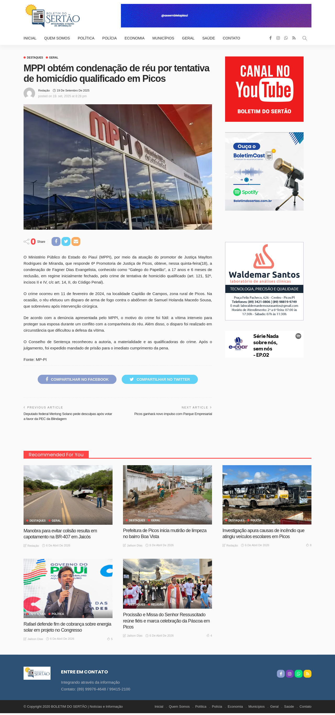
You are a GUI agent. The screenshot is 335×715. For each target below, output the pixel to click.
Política (86, 38)
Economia (134, 38)
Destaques (35, 57)
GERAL (53, 57)
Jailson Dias (134, 545)
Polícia (109, 38)
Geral (188, 38)
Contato (231, 38)
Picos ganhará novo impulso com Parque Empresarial (173, 414)
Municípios (163, 38)
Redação (44, 90)
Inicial (30, 38)
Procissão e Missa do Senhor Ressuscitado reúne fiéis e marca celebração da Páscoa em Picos (166, 621)
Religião (157, 604)
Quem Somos (57, 38)
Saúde (208, 38)
